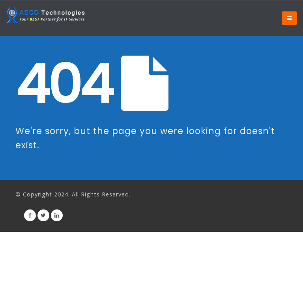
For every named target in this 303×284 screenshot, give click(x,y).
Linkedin (57, 215)
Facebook (30, 215)
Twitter (43, 215)
